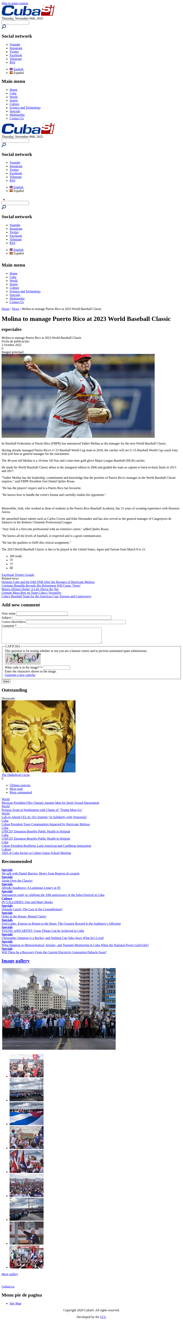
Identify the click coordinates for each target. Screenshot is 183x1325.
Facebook (16, 55)
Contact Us (17, 118)
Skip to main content (15, 3)
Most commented (21, 795)
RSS (12, 62)
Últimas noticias (20, 788)
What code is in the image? (23, 670)
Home (13, 89)
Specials (15, 111)
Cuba (13, 93)
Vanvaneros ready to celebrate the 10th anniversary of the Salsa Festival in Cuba (53, 898)
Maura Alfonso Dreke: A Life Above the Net (30, 589)
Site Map (15, 1306)
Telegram (16, 59)
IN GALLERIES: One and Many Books (27, 905)
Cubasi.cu (8, 1289)
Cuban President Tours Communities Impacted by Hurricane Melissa (46, 827)
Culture (14, 104)
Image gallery (16, 963)
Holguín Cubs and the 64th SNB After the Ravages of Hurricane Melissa (48, 582)
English (16, 69)
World (14, 97)
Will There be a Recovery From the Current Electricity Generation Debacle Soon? (54, 955)
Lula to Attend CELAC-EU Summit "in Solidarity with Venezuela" (44, 820)
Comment (9, 625)
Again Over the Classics (17, 883)
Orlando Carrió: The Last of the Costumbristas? (32, 912)
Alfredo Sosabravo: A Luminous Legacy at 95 (31, 890)
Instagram (16, 48)
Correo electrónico (14, 621)
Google (29, 575)
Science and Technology (25, 107)
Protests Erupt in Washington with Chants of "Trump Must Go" (42, 813)
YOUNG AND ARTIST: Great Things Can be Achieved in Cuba (43, 933)
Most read (16, 791)
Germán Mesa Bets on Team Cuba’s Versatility (32, 592)
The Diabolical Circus (16, 778)
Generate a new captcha (20, 678)
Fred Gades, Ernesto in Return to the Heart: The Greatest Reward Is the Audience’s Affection (61, 926)
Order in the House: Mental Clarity (24, 919)
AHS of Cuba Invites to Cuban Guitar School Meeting (36, 856)
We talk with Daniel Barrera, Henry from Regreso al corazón (41, 876)
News (15, 309)
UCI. (103, 1320)
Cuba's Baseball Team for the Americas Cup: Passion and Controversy (47, 596)
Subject (7, 617)
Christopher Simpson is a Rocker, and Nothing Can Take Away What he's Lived (53, 941)
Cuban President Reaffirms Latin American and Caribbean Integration (46, 848)
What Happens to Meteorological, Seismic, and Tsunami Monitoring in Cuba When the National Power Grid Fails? (75, 948)
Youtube (15, 44)
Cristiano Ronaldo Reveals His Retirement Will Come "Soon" (41, 585)
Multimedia (17, 114)
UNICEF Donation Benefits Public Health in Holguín (36, 834)
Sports (14, 100)
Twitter (14, 51)
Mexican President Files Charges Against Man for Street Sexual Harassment (50, 805)
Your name (9, 613)
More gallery (10, 1277)
